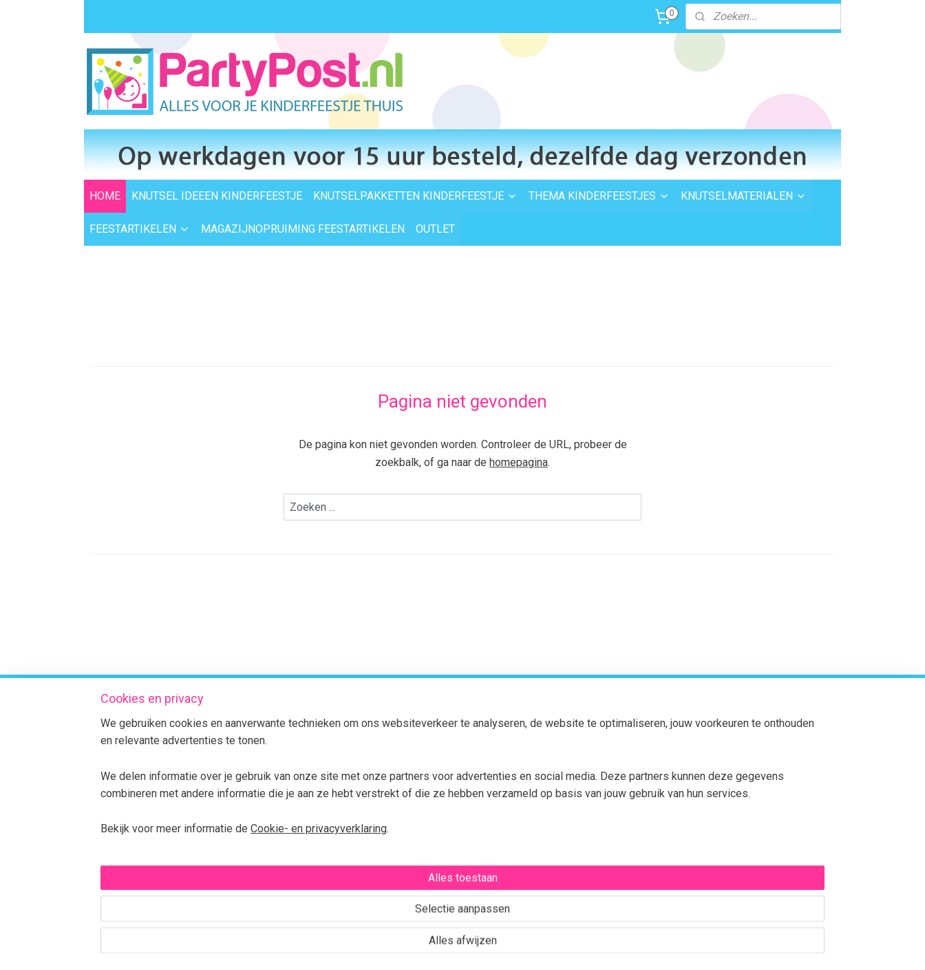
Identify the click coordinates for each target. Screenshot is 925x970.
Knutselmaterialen (434, 766)
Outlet (407, 797)
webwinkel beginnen (486, 944)
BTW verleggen (275, 828)
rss (436, 944)
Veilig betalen (271, 782)
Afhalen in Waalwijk (284, 766)
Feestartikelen (425, 782)
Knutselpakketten (432, 751)
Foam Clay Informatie (440, 813)
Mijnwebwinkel (602, 944)
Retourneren (269, 797)
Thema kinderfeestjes (442, 735)
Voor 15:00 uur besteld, (595, 709)
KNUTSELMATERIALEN (744, 195)
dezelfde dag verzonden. (599, 724)
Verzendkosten (275, 735)
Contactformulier (764, 816)
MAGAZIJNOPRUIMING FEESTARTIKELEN (303, 228)
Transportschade (279, 813)
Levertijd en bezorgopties (297, 751)
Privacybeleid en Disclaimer (301, 874)
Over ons (261, 844)
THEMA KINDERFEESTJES (599, 195)
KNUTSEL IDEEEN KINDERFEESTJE (216, 195)
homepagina (518, 462)
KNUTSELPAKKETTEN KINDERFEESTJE (415, 195)
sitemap (410, 944)
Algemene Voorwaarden (295, 859)
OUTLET (435, 228)
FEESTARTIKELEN (139, 228)
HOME (104, 195)
